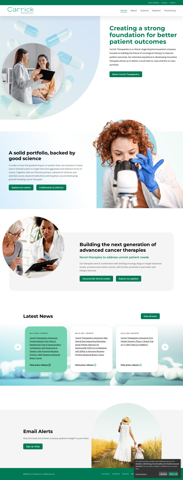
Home (123, 10)
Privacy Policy (106, 474)
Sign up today (33, 446)
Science (144, 10)
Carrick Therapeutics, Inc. (35, 474)
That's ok (173, 474)
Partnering (170, 10)
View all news (150, 316)
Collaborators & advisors (51, 187)
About (133, 10)
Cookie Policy (116, 474)
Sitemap (133, 474)
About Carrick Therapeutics (125, 74)
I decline (163, 474)
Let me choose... (141, 474)
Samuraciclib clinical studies (96, 278)
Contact (173, 2)
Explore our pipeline (128, 278)
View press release (39, 364)
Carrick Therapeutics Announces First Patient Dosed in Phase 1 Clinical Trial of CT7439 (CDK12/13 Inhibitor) (137, 341)
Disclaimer (125, 474)
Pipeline (156, 10)
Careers (164, 2)
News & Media (153, 2)
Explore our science (21, 187)
